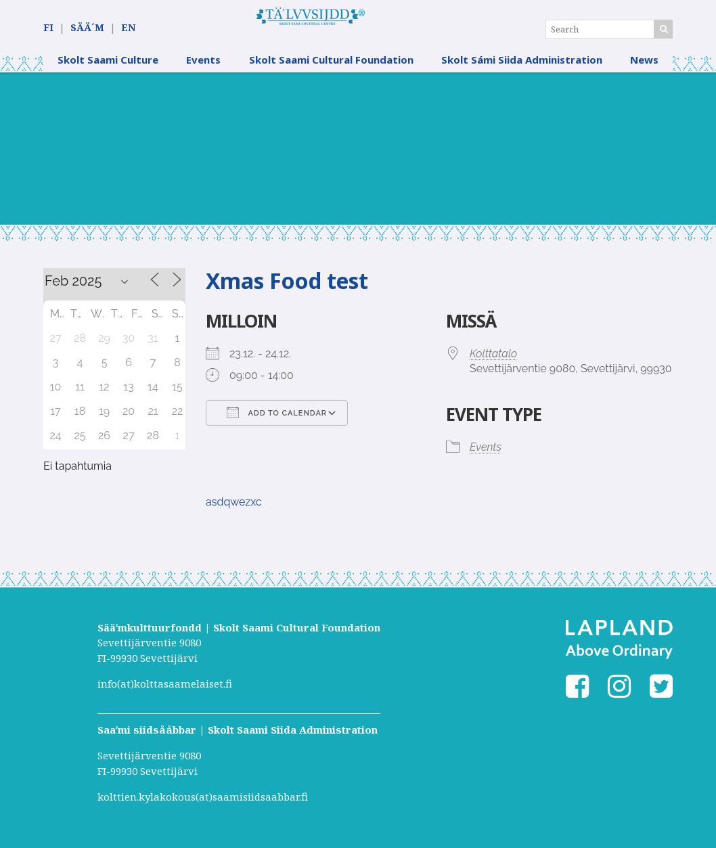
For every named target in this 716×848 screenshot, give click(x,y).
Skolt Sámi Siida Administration (521, 71)
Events (203, 71)
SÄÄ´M (87, 28)
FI (48, 28)
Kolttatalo (493, 365)
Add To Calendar (277, 424)
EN (128, 28)
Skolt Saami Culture (108, 71)
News (644, 71)
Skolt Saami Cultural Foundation (331, 71)
